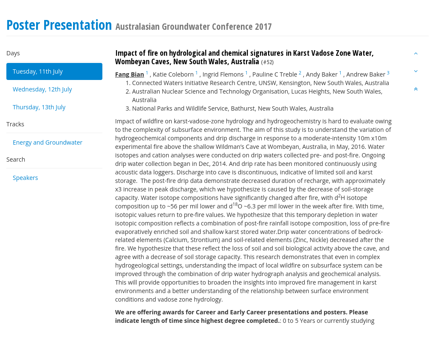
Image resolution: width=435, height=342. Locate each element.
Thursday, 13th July (39, 107)
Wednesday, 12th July (42, 89)
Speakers (25, 178)
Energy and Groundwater (47, 142)
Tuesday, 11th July (38, 71)
